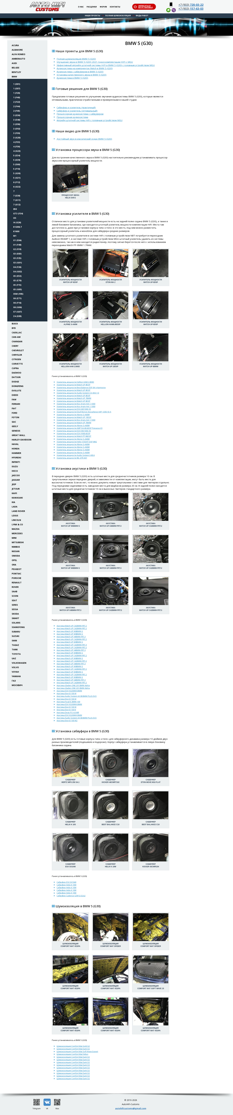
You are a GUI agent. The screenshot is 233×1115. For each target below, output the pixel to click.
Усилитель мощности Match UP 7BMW (74, 398)
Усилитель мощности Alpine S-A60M (73, 414)
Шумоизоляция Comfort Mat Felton (72, 1054)
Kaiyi (14, 493)
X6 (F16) (17, 302)
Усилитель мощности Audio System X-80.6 (76, 455)
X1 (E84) (17, 240)
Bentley (16, 72)
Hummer (16, 453)
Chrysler (17, 354)
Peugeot (17, 569)
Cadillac (17, 332)
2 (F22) (16, 101)
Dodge (15, 381)
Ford (14, 412)
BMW (14, 76)
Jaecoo (16, 475)
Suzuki (15, 636)
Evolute (16, 390)
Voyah (15, 671)
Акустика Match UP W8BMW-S (70, 631)
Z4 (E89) (17, 316)
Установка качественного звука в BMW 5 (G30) (81, 74)
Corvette (17, 363)
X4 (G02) (17, 271)
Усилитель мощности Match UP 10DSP (74, 417)
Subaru (16, 631)
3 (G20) (17, 137)
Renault (17, 582)
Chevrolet (18, 350)
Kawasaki (17, 497)
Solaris (16, 622)
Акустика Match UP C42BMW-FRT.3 (72, 644)
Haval (15, 444)
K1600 (16, 231)
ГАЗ (14, 680)
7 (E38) (16, 195)
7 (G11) (17, 200)
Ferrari (16, 404)
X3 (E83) (17, 253)
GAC (14, 421)
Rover (15, 587)
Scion (15, 595)
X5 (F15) (17, 284)
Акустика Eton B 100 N (66, 709)
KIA (13, 502)
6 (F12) (16, 182)
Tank (15, 649)
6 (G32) (17, 186)
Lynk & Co (17, 524)
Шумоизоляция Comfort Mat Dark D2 (73, 1048)
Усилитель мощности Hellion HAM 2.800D (75, 382)
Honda (15, 448)
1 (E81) (16, 84)
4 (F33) (16, 142)
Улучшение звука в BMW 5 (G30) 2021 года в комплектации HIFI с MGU (95, 61)
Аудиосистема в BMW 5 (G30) (72, 77)
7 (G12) (17, 204)
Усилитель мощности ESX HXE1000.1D (74, 409)
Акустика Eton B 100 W (66, 693)
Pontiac (16, 573)
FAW (14, 399)
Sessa (15, 609)
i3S (14, 218)
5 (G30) (17, 173)
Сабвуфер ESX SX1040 (66, 882)
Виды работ (142, 15)
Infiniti (16, 462)
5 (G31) (17, 177)
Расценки (92, 7)
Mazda (15, 529)
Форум (103, 7)
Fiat (14, 408)
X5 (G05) (17, 289)
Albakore (17, 49)
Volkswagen (19, 662)
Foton (15, 417)
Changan (17, 341)
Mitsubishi (18, 542)
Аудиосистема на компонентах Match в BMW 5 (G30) (85, 68)
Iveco (15, 470)
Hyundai (16, 457)
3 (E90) (16, 124)
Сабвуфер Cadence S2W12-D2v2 (71, 895)
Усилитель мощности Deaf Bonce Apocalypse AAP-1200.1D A (84, 411)
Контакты (115, 7)
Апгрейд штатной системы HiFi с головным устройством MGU (89, 120)
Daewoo (16, 372)
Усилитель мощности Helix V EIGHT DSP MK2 (77, 441)
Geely (15, 426)
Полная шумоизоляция (118, 15)
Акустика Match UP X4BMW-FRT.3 (71, 636)
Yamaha (16, 676)
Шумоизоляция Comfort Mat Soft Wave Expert (77, 1051)
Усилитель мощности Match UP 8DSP (73, 384)
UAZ (14, 658)
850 (15, 209)
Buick (15, 323)
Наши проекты (92, 15)
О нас (81, 7)
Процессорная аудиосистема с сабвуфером (80, 113)
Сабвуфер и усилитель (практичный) (76, 107)
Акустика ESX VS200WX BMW (69, 690)
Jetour (16, 488)
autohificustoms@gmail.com (130, 1108)
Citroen (16, 359)
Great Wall (18, 435)
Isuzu (15, 466)
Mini (14, 537)
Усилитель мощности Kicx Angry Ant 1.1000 (76, 403)
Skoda (15, 613)
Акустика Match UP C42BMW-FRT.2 (72, 625)
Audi (14, 63)
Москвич (17, 685)
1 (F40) (16, 97)
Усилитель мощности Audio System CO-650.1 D (78, 393)
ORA (14, 564)
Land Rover (18, 511)
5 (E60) (16, 164)
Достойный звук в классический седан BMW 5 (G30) (84, 138)
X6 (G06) (17, 307)
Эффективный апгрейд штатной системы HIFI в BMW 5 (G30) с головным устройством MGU (106, 65)
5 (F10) (16, 168)
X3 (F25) (17, 258)
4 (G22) (17, 151)
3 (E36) (16, 115)
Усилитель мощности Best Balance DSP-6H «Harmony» (81, 387)
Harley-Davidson (21, 439)
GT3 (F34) (18, 213)
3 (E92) (16, 128)
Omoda (16, 555)
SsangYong (18, 627)
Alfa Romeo (18, 54)
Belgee (15, 67)
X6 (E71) (17, 298)
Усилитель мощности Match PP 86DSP (74, 436)
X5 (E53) (17, 276)
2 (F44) (16, 106)
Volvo (15, 667)
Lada (14, 506)
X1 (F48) (17, 244)
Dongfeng (17, 386)
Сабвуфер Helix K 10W (66, 884)
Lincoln (16, 520)
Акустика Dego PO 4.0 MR (68, 712)
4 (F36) (16, 146)
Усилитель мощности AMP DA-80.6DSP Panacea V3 (79, 428)
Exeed (15, 395)
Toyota (16, 654)
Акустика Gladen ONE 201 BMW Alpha (73, 685)
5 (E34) (16, 155)
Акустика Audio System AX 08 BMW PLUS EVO (77, 696)
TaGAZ (15, 645)
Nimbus (16, 546)
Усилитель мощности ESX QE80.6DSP (73, 433)
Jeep (14, 484)
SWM (14, 640)
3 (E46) (16, 119)
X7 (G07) (17, 311)
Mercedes (17, 533)
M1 (14, 235)
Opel (14, 560)
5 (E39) (16, 159)
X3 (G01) (17, 262)
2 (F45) (16, 110)
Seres (15, 604)
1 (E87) (16, 88)
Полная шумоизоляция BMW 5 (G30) (76, 58)
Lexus (15, 515)
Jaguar (16, 479)
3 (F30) (16, 133)
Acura (15, 45)
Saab (14, 591)
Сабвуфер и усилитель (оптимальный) (77, 110)
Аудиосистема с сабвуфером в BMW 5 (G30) (80, 71)
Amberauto (18, 58)
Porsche (16, 578)
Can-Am (16, 337)
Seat (14, 600)
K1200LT (17, 226)
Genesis (16, 430)
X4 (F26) (17, 267)
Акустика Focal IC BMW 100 (68, 701)
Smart (15, 618)
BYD (14, 328)
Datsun (16, 377)
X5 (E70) (17, 280)
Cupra (15, 368)
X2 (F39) (17, 249)
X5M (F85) (18, 293)
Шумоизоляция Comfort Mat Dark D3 (73, 1065)
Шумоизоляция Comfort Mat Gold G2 (73, 1046)
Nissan (15, 551)
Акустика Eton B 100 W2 (67, 720)
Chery (15, 345)
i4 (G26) (17, 222)
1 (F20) (16, 93)
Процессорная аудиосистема (72, 117)
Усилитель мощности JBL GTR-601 (72, 458)
